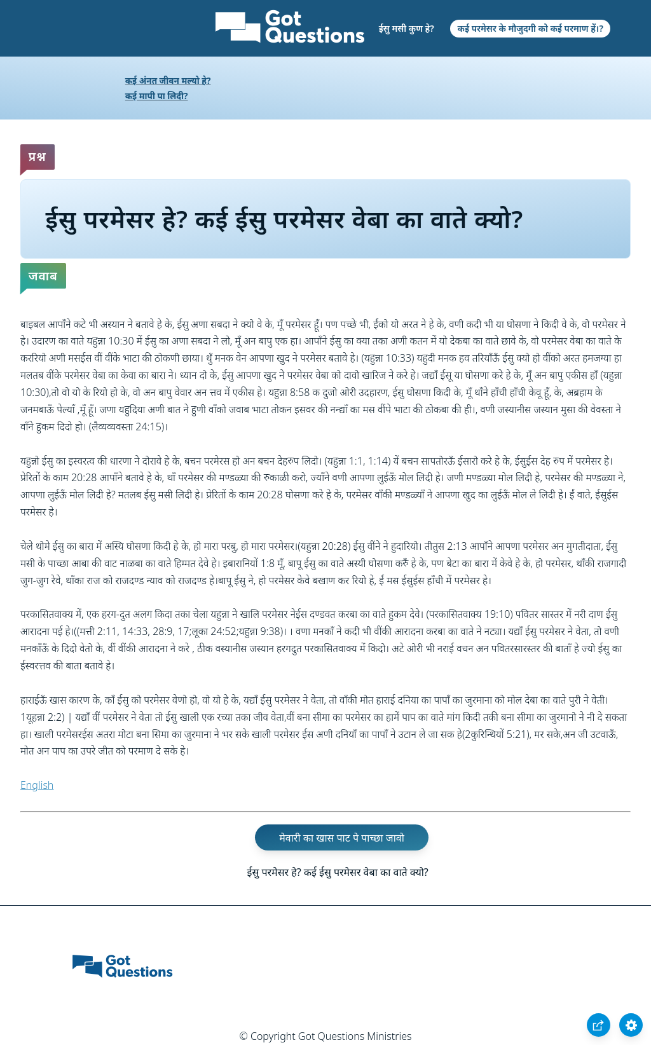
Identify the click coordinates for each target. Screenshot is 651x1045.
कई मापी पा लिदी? (156, 96)
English (36, 785)
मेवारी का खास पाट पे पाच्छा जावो (341, 838)
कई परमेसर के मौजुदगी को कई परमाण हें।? (530, 28)
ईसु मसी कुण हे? (406, 28)
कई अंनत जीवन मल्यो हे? (168, 80)
